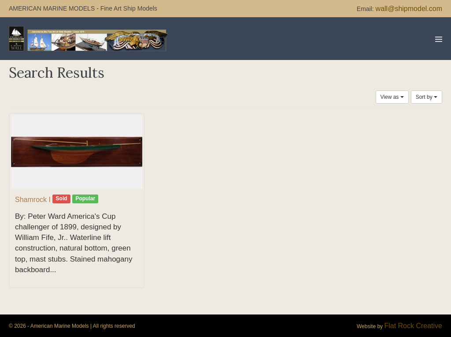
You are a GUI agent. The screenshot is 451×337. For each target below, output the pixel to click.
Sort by (426, 97)
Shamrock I (33, 199)
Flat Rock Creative (413, 326)
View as (392, 97)
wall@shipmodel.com (409, 8)
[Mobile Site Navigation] (438, 39)
